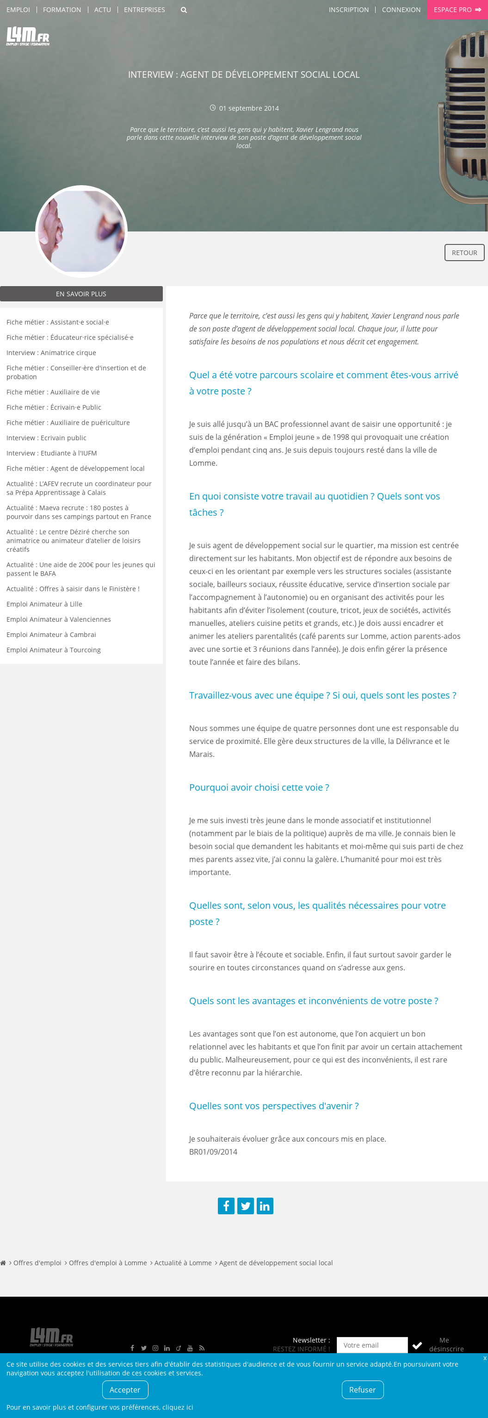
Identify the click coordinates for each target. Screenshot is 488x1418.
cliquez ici (177, 1407)
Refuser (362, 1390)
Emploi (18, 9)
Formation (62, 9)
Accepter (125, 1390)
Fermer (485, 1357)
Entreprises (144, 9)
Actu (102, 9)
